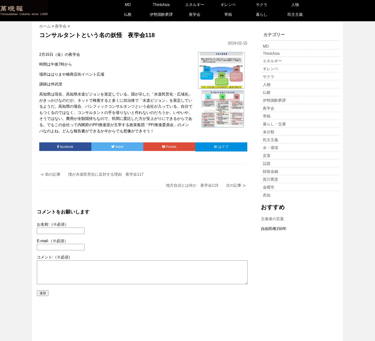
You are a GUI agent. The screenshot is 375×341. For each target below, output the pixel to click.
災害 (266, 156)
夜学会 (194, 14)
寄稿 (228, 14)
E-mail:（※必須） (52, 241)
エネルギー (194, 5)
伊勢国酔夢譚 (161, 14)
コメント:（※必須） (54, 257)
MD (128, 5)
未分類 (268, 132)
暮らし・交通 (274, 124)
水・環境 (270, 148)
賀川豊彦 (270, 179)
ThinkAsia (161, 5)
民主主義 (295, 14)
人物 (295, 5)
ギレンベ (228, 5)
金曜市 (268, 187)
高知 (266, 195)
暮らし (261, 14)
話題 (266, 164)
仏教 (128, 14)
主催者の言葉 (272, 219)
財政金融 (270, 171)
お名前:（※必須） (52, 224)
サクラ (261, 5)
